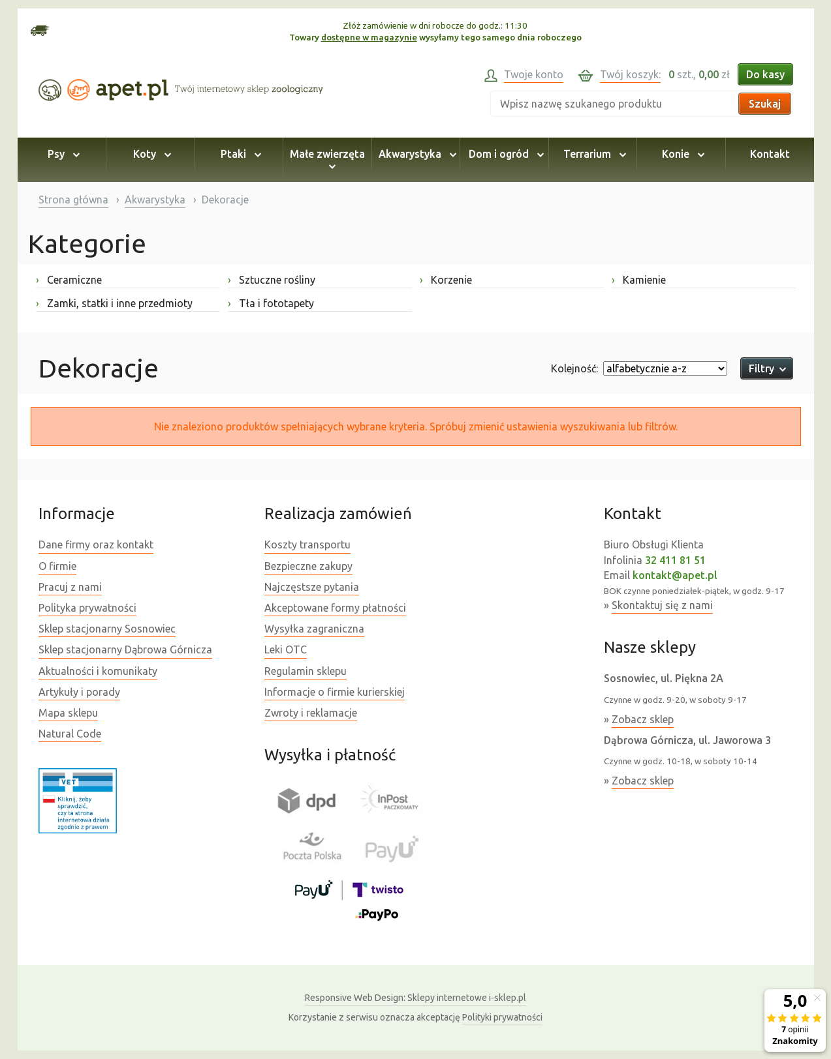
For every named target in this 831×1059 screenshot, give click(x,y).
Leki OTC (285, 649)
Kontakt (770, 154)
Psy (62, 154)
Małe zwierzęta (327, 160)
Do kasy (765, 74)
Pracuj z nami (70, 587)
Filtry (767, 368)
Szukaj (765, 104)
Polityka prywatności (87, 608)
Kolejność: (574, 368)
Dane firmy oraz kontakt (96, 544)
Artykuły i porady (79, 692)
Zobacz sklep (643, 719)
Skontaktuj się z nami (662, 605)
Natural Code (70, 733)
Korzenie (446, 280)
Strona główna (73, 199)
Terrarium (592, 154)
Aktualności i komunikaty (98, 671)
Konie (681, 154)
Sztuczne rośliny (271, 280)
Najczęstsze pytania (311, 587)
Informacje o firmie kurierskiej (334, 692)
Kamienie (639, 280)
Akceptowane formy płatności (335, 608)
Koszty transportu (307, 544)
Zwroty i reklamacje (310, 713)
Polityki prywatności (502, 1017)
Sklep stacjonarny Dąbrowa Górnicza (125, 649)
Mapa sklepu (68, 713)
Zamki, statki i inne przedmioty (114, 303)
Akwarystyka (415, 154)
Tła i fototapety (271, 303)
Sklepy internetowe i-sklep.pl (415, 997)
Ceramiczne (69, 280)
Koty (150, 154)
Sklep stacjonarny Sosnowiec (107, 628)
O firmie (57, 566)
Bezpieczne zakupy (308, 566)
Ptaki (239, 154)
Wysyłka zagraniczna (314, 628)
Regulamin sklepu (305, 671)
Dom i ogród (504, 154)
